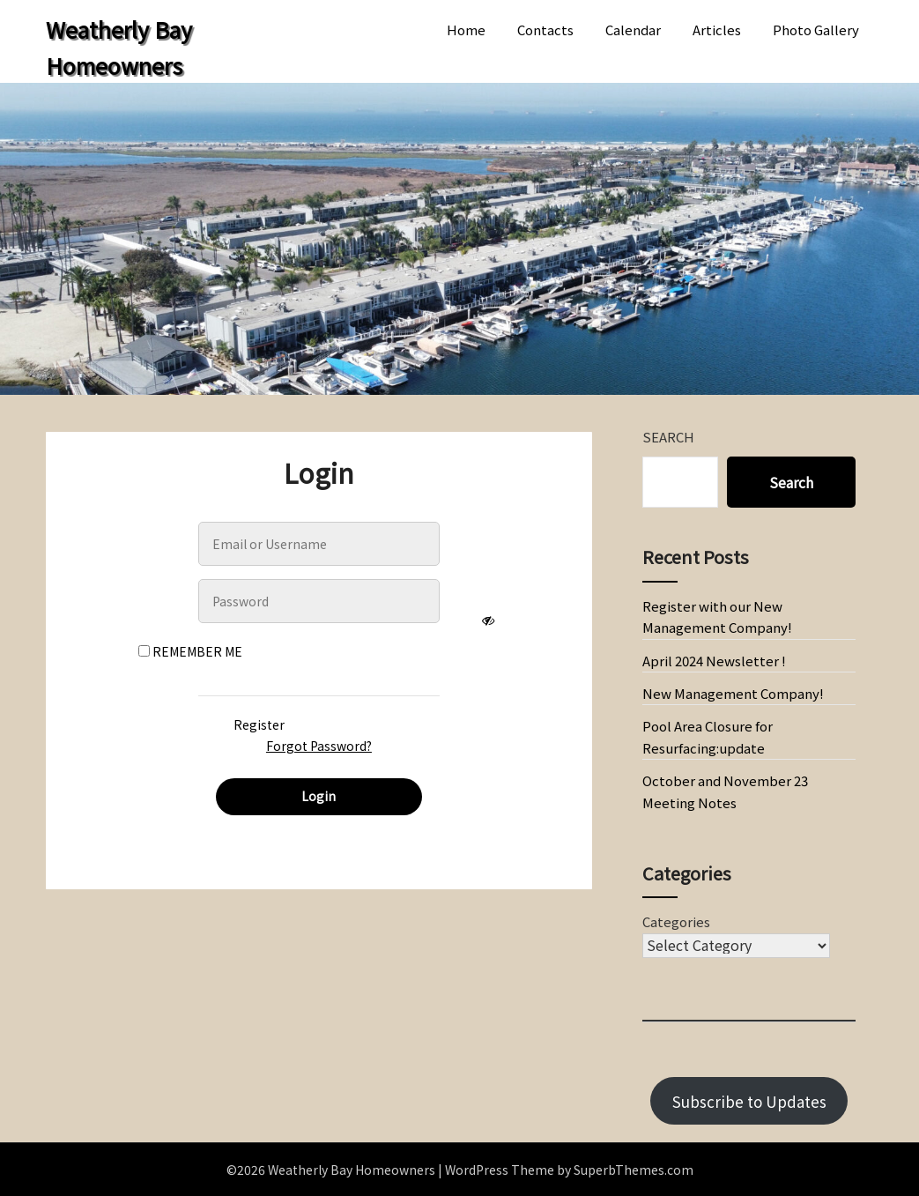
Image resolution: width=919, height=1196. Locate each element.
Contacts (545, 29)
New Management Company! (733, 693)
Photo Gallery (816, 29)
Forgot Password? (319, 745)
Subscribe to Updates (749, 1101)
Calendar (633, 29)
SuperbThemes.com (633, 1169)
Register (259, 724)
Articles (717, 29)
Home (466, 29)
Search (668, 436)
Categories (676, 921)
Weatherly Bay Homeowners (119, 47)
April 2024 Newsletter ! (714, 660)
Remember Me (190, 651)
